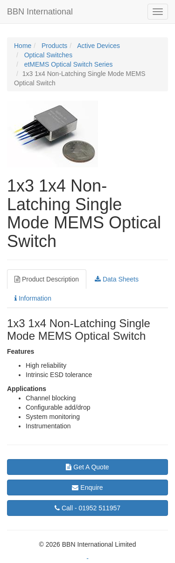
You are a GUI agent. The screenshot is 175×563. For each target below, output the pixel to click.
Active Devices (98, 45)
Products (53, 45)
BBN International (40, 11)
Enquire (87, 487)
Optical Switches (47, 55)
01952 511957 (87, 508)
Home (22, 45)
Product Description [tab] (46, 279)
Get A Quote (87, 467)
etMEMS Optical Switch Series (67, 64)
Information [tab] (32, 298)
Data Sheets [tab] (117, 279)
